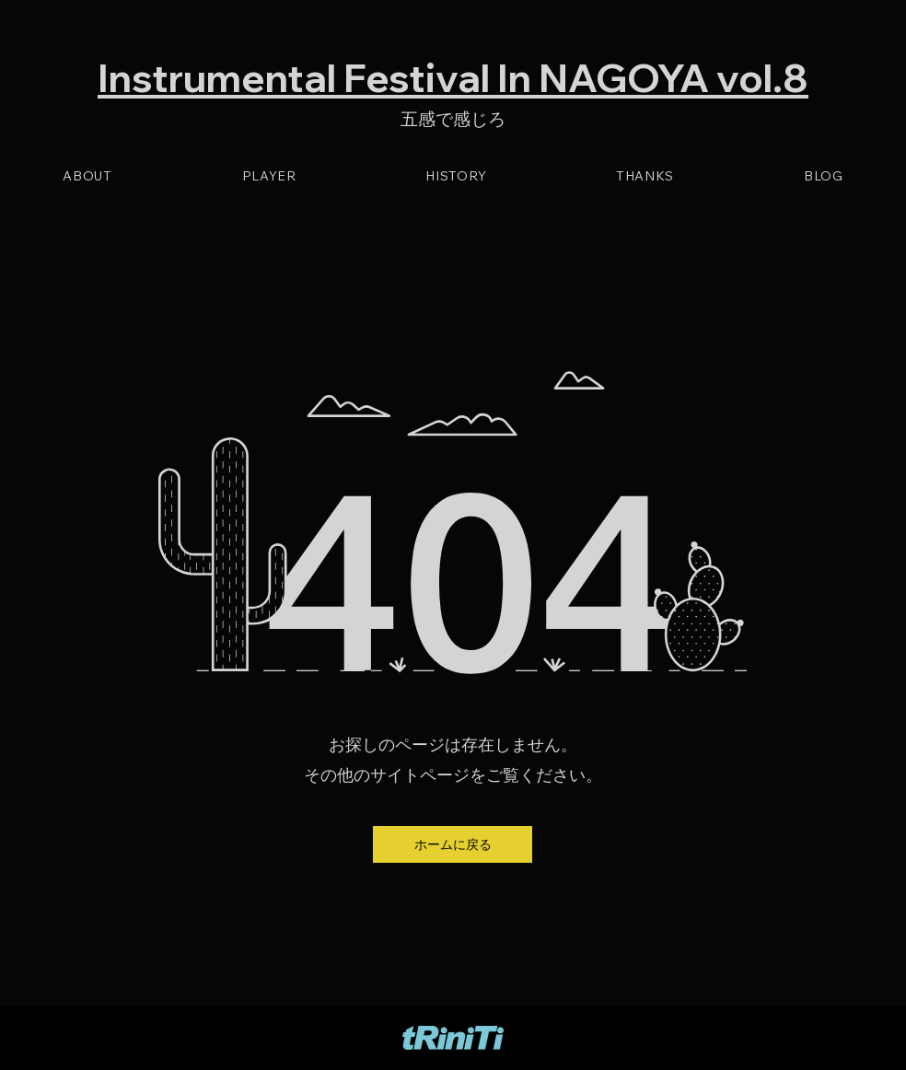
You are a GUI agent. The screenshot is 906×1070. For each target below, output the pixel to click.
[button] (452, 844)
